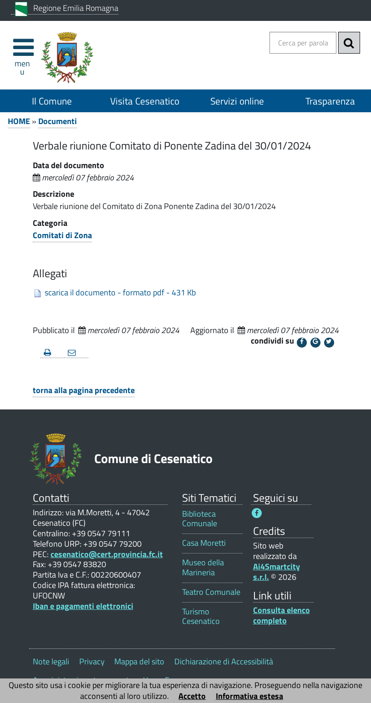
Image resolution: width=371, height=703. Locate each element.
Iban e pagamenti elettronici (83, 606)
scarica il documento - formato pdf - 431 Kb (120, 292)
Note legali (51, 661)
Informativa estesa (249, 696)
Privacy (92, 661)
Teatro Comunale (211, 592)
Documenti (57, 121)
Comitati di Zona (62, 235)
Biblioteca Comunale (199, 518)
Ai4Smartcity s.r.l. (276, 571)
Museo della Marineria (203, 567)
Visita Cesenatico (144, 101)
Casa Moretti (204, 543)
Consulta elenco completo (281, 615)
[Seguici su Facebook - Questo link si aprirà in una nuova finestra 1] (257, 513)
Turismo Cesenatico (201, 616)
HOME (19, 121)
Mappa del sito (139, 661)
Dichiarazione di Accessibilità (223, 661)
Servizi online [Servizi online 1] (237, 101)
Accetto (192, 696)
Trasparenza (330, 101)
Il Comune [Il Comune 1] (52, 101)
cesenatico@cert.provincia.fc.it (107, 554)
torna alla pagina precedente (84, 390)
